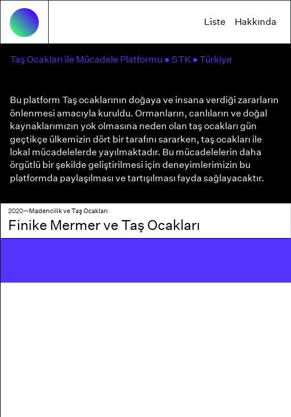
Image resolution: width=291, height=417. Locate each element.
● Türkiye (213, 59)
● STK (178, 59)
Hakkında (256, 21)
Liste (214, 21)
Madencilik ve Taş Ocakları (68, 211)
